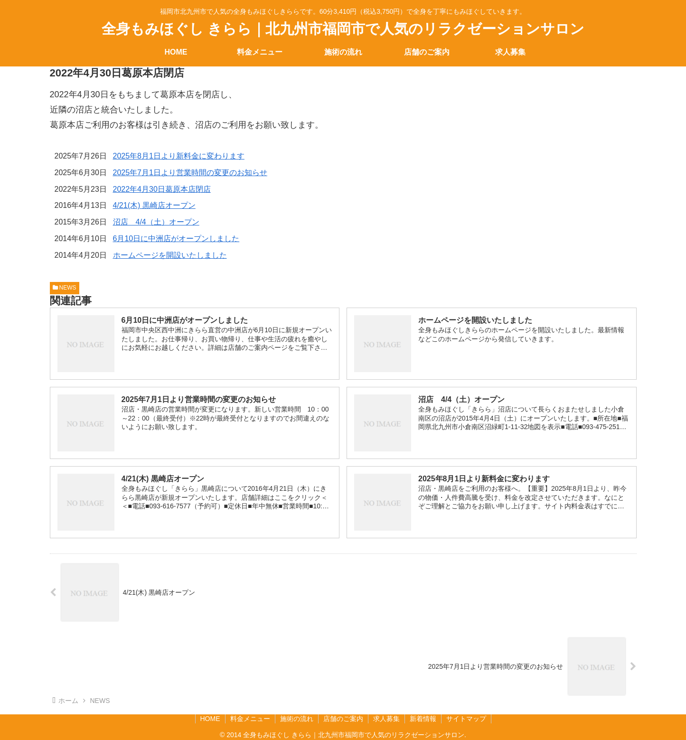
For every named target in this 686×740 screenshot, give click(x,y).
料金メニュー (250, 718)
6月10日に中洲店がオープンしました (176, 238)
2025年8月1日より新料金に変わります (178, 156)
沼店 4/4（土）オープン (156, 222)
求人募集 (386, 718)
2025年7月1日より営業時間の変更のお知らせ (190, 173)
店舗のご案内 (343, 718)
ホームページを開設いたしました (170, 255)
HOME (210, 718)
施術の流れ (296, 718)
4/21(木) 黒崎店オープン (154, 205)
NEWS (64, 287)
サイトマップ (466, 718)
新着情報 (423, 718)
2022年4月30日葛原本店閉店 (162, 189)
